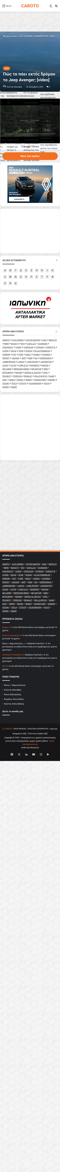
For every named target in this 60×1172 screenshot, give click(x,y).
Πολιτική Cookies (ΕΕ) (38, 821)
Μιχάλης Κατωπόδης (14, 786)
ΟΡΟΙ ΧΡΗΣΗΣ (20, 816)
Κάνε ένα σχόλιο (30, 243)
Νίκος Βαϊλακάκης (12, 782)
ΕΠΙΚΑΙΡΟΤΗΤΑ (41, 36)
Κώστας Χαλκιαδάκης (14, 791)
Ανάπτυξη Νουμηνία (30, 835)
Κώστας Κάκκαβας (14, 87)
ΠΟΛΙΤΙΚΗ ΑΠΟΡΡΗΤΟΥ (38, 816)
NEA (52, 36)
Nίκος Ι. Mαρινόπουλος (12, 731)
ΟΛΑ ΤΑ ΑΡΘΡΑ (26, 36)
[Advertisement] (30, 515)
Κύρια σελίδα (10, 36)
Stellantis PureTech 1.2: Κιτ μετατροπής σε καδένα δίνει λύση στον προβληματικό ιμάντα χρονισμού (29, 734)
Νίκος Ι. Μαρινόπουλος (15, 773)
